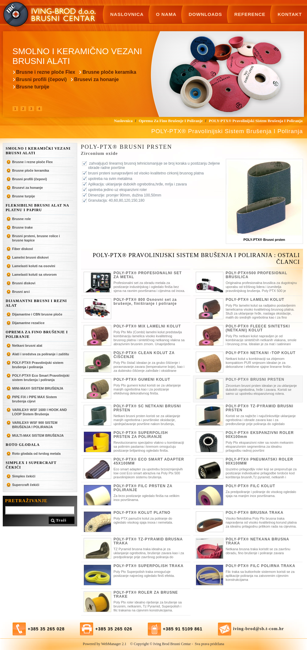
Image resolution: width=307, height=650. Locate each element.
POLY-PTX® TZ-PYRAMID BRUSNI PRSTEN (260, 408)
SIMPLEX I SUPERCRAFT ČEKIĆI (31, 465)
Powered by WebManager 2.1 (104, 644)
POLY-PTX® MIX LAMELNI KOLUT (147, 326)
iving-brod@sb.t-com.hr (258, 628)
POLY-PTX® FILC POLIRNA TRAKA (260, 566)
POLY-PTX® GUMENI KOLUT (142, 379)
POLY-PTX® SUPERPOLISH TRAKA (149, 566)
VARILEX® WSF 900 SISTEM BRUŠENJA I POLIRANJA (35, 425)
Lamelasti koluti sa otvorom (34, 274)
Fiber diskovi (22, 249)
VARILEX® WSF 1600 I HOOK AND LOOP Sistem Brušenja (39, 412)
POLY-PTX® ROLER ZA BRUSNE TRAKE (146, 594)
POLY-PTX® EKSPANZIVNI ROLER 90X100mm (260, 435)
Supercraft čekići (26, 485)
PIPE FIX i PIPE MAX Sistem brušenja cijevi (34, 399)
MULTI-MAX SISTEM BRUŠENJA (38, 435)
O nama (166, 14)
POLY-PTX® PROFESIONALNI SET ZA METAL (148, 275)
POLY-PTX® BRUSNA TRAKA (255, 512)
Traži (61, 520)
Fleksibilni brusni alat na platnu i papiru (37, 207)
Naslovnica (127, 14)
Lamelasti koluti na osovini (33, 266)
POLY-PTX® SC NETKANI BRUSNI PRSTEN (147, 408)
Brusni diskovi (24, 283)
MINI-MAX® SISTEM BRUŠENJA (37, 388)
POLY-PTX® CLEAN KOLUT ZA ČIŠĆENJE (144, 355)
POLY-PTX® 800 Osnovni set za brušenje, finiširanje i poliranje (145, 301)
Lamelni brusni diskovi (30, 257)
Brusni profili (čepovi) (41, 79)
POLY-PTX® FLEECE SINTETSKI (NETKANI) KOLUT (258, 328)
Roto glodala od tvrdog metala (36, 453)
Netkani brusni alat (27, 345)
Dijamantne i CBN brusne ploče (37, 314)
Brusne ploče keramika (109, 72)
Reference (250, 14)
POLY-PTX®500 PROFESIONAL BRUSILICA (256, 275)
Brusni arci (21, 291)
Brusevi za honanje (96, 79)
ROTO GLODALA (23, 445)
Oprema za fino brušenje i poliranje (37, 334)
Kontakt (290, 14)
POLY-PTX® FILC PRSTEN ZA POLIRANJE (143, 488)
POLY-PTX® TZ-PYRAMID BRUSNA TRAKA (148, 541)
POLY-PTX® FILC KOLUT (250, 486)
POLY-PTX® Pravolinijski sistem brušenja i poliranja (37, 365)
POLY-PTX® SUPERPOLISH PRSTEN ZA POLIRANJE (141, 435)
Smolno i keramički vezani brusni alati (38, 150)
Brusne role (21, 219)
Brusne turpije (32, 86)
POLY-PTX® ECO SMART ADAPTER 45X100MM (149, 461)
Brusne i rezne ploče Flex (45, 72)
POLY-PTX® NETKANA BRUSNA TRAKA (257, 541)
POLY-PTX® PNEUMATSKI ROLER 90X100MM (259, 461)
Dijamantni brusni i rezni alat (36, 303)
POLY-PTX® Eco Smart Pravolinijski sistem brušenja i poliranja (41, 378)
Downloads (205, 14)
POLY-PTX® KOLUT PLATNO (142, 512)
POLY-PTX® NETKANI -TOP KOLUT (261, 353)
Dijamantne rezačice (28, 323)
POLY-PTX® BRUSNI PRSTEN (255, 379)
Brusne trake (22, 227)
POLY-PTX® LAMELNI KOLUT (255, 299)
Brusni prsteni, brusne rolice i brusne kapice (36, 238)
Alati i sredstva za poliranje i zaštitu (40, 354)
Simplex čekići (24, 476)
